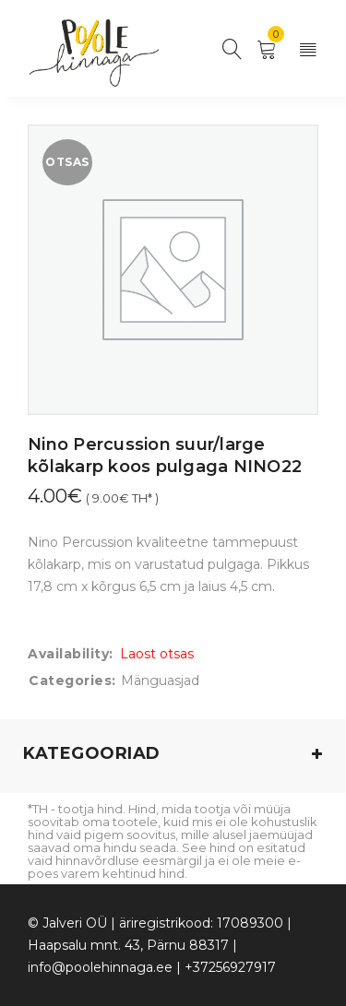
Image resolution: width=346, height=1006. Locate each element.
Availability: (70, 653)
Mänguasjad (160, 680)
